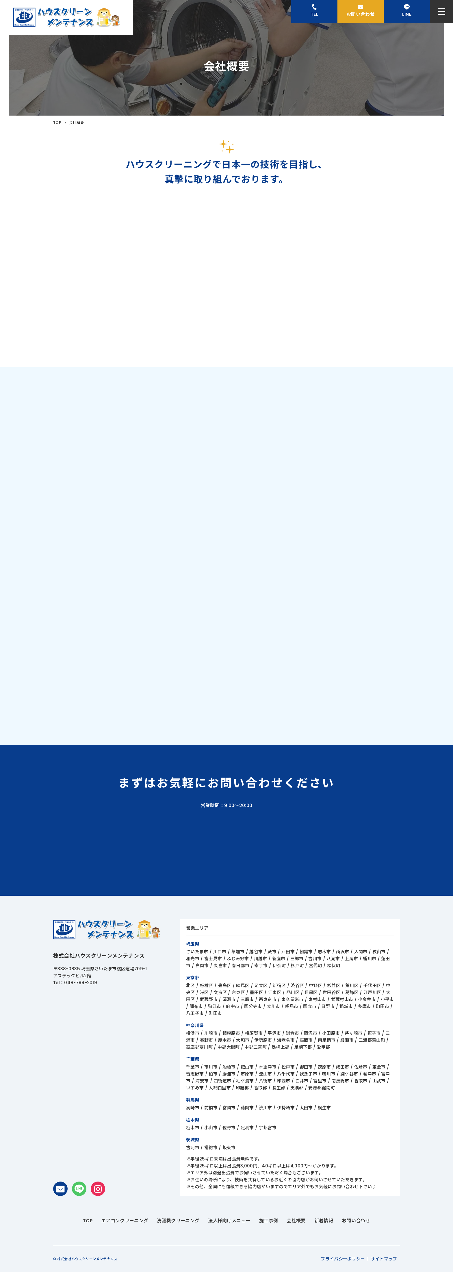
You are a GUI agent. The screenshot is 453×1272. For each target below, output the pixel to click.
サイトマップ (384, 1259)
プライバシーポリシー (343, 1259)
